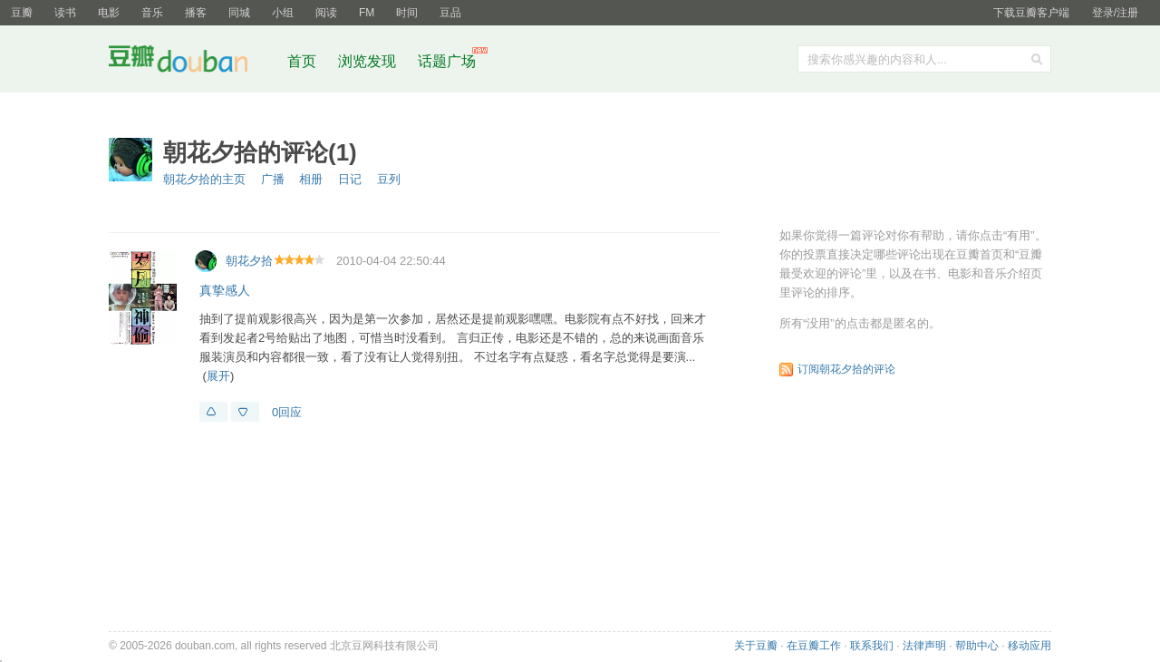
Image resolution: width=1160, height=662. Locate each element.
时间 (407, 12)
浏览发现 (369, 61)
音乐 (152, 12)
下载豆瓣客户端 (1031, 12)
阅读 (326, 12)
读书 (65, 12)
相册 (311, 179)
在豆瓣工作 (814, 645)
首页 (301, 61)
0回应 (287, 412)
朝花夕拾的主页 (204, 179)
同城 (239, 12)
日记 (350, 179)
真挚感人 (224, 290)
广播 (273, 179)
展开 (218, 376)
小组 (283, 12)
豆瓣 (22, 12)
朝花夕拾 (249, 261)
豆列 (389, 179)
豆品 (450, 12)
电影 (109, 12)
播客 (196, 12)
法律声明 (924, 645)
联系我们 (872, 645)
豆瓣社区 (192, 62)
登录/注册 (1115, 12)
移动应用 (1029, 645)
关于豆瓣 (756, 645)
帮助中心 (977, 645)
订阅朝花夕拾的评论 (846, 369)
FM (366, 12)
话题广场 (447, 61)
